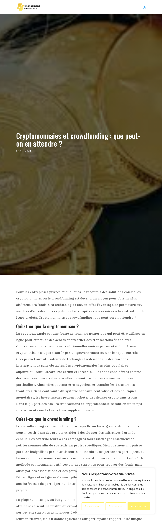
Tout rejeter (116, 506)
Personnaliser (93, 506)
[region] (116, 491)
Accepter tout (139, 506)
